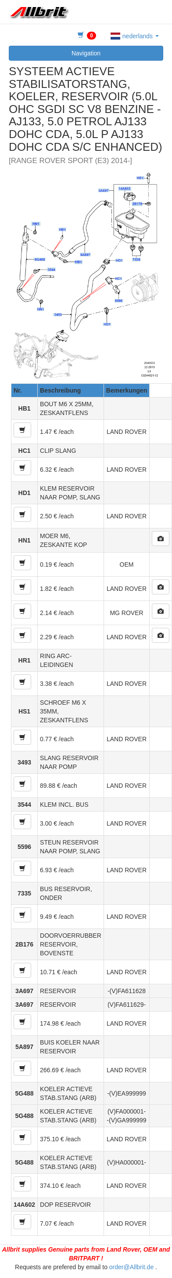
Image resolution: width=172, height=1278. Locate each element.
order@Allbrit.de (131, 1267)
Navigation (86, 53)
